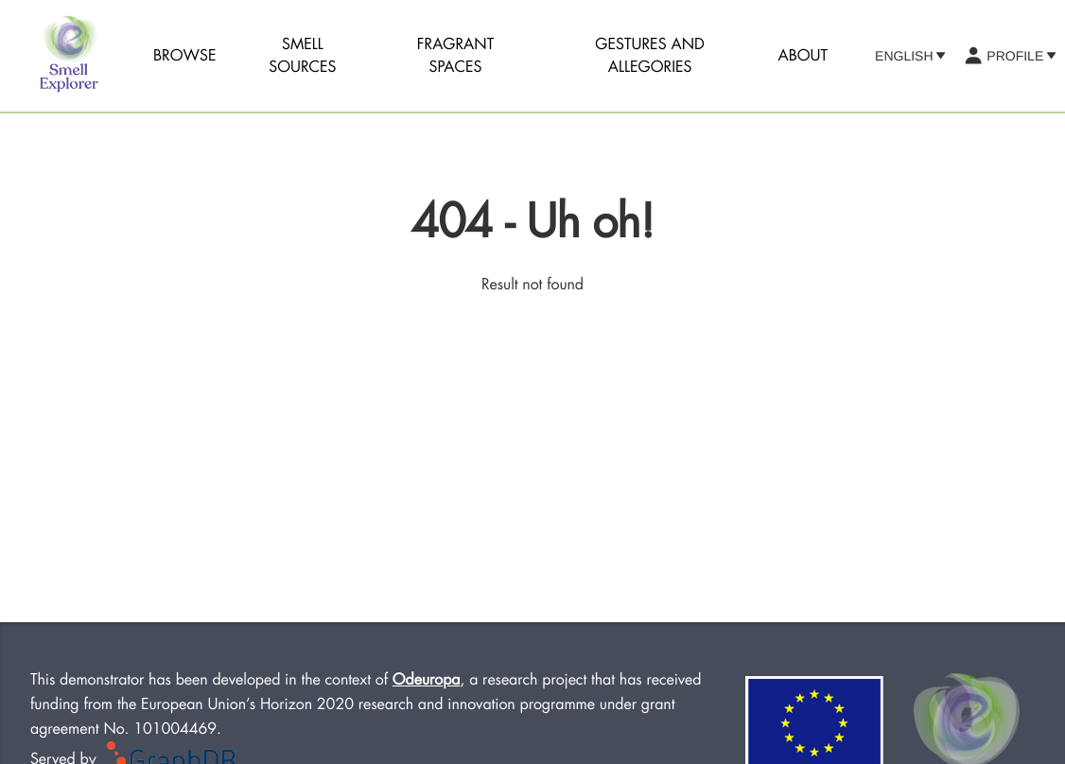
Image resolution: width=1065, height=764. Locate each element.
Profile (1009, 55)
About (803, 55)
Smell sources (302, 56)
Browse (185, 55)
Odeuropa (427, 679)
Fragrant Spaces (455, 56)
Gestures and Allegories (650, 56)
